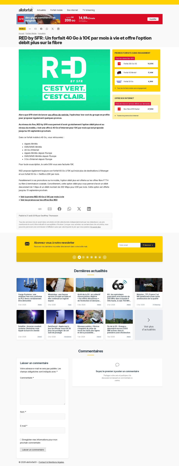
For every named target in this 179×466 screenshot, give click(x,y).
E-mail (23, 426)
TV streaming (89, 10)
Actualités (41, 10)
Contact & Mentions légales (51, 462)
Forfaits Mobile (31, 33)
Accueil (21, 33)
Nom (23, 412)
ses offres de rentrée (58, 115)
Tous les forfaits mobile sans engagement (131, 88)
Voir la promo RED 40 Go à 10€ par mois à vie (42, 197)
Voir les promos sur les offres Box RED (39, 200)
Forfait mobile (56, 10)
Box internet (72, 10)
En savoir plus (95, 227)
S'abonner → (148, 245)
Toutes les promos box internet (127, 115)
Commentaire (27, 378)
